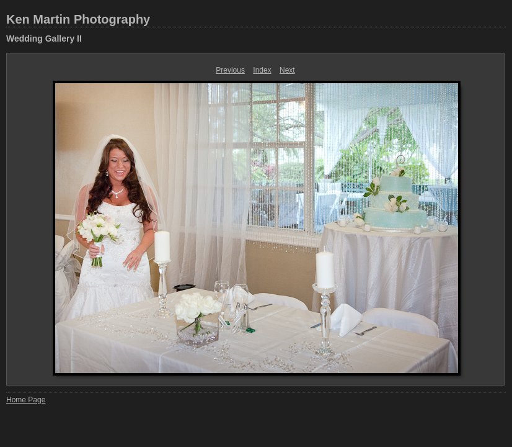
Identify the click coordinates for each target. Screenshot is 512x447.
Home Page (25, 399)
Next (287, 70)
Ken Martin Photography (78, 19)
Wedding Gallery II (44, 38)
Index (262, 70)
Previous (230, 70)
